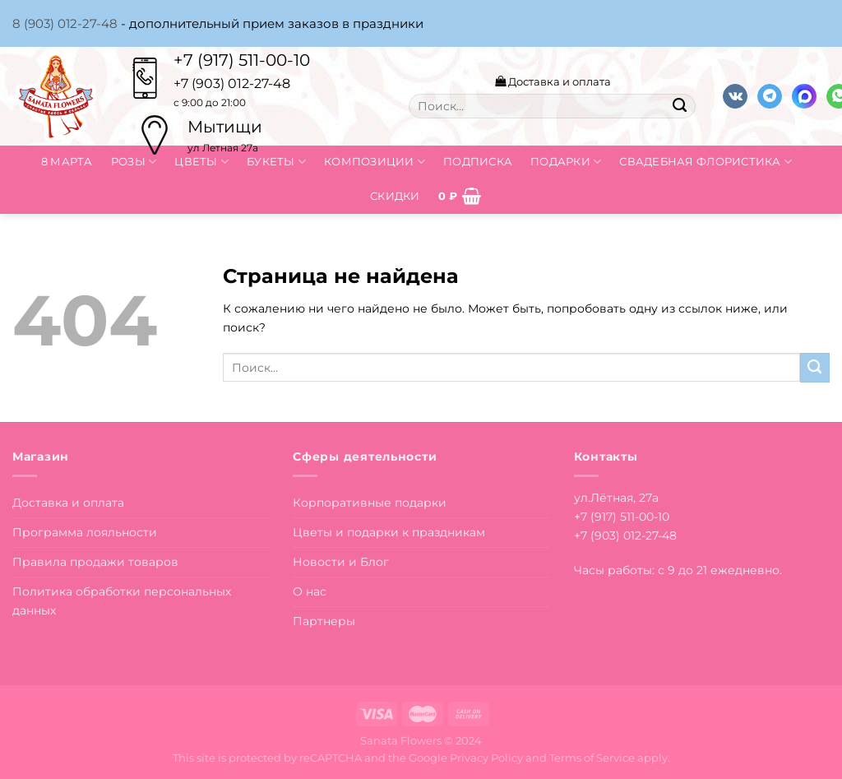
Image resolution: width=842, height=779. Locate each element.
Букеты (276, 161)
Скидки (395, 195)
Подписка (477, 161)
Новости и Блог (341, 561)
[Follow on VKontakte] (735, 96)
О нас (309, 591)
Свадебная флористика (705, 161)
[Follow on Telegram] (769, 96)
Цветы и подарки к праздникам (389, 532)
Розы (134, 161)
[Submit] (679, 106)
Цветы (201, 161)
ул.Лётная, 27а (616, 497)
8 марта (67, 161)
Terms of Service (592, 757)
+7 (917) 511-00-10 (241, 60)
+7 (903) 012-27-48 (625, 535)
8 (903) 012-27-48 (65, 23)
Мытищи (224, 127)
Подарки (565, 161)
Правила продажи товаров (95, 561)
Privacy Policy (486, 757)
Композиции (374, 161)
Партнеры (324, 621)
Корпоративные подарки (369, 502)
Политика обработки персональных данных (121, 601)
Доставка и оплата (553, 81)
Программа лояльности (84, 532)
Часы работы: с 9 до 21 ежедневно (677, 570)
